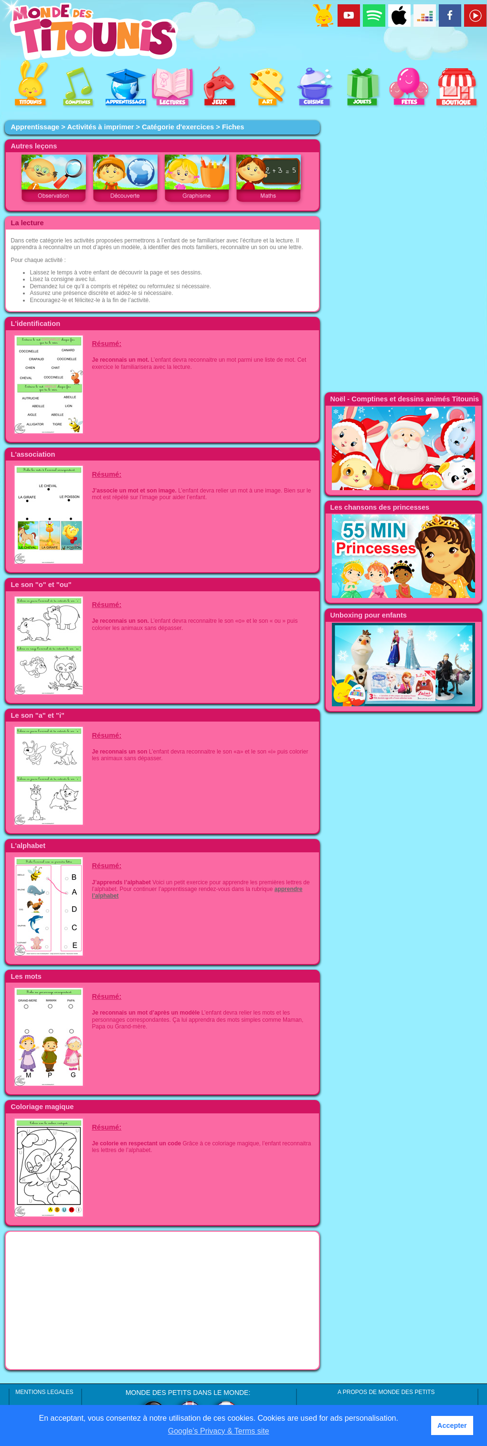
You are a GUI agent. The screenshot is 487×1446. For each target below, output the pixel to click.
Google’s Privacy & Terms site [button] (218, 1431)
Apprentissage (35, 127)
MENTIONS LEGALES (44, 1392)
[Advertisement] (162, 1300)
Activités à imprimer (100, 127)
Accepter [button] (452, 1425)
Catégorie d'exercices (178, 127)
